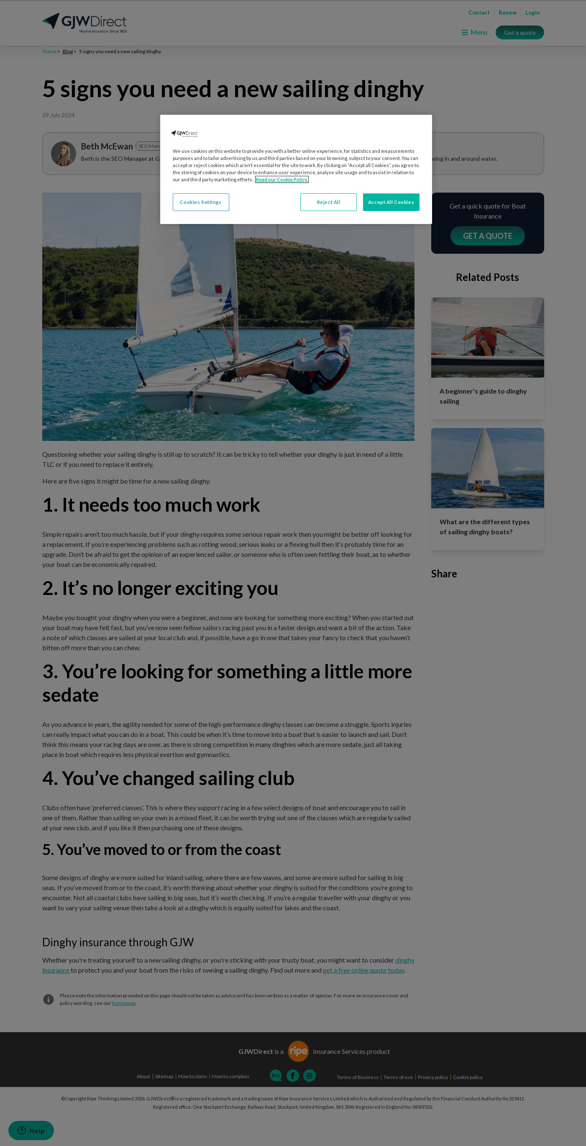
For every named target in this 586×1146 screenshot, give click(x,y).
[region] (296, 169)
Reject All (328, 202)
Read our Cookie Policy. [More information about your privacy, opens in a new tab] (282, 179)
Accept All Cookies (391, 202)
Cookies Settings (200, 202)
